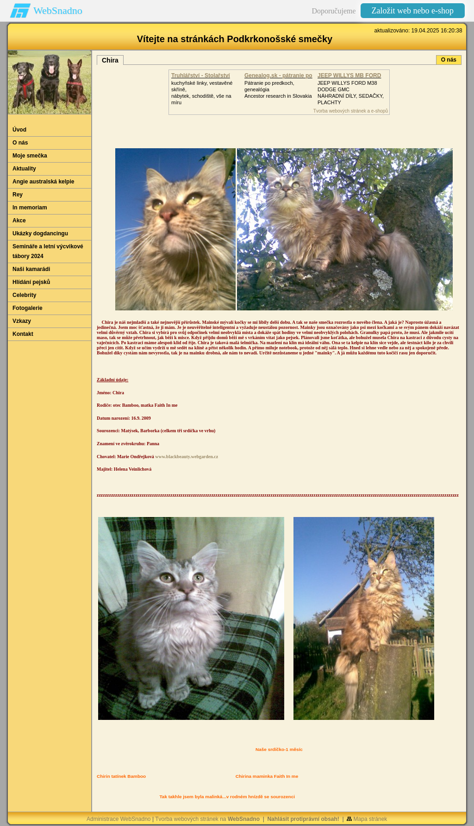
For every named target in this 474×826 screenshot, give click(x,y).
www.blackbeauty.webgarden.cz (186, 456)
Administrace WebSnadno (119, 819)
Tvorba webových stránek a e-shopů (350, 110)
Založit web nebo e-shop (413, 10)
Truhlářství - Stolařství (200, 75)
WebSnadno (57, 10)
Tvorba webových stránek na (207, 819)
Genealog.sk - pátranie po (278, 75)
